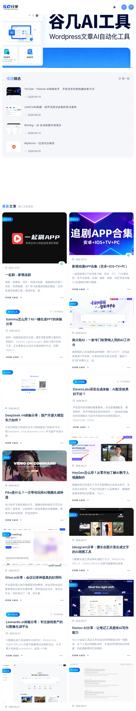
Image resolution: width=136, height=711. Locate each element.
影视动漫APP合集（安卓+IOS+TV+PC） (100, 266)
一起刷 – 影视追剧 (18, 274)
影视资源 (7, 219)
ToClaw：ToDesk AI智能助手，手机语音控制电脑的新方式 (59, 89)
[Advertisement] (68, 202)
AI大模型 (7, 372)
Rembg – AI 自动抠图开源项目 (42, 125)
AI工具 (13, 312)
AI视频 (73, 442)
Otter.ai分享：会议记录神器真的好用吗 (33, 577)
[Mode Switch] (114, 7)
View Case (13, 297)
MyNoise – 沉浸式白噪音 (39, 143)
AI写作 (73, 303)
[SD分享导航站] (10, 7)
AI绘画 (73, 514)
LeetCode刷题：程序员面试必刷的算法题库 (50, 107)
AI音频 (80, 382)
